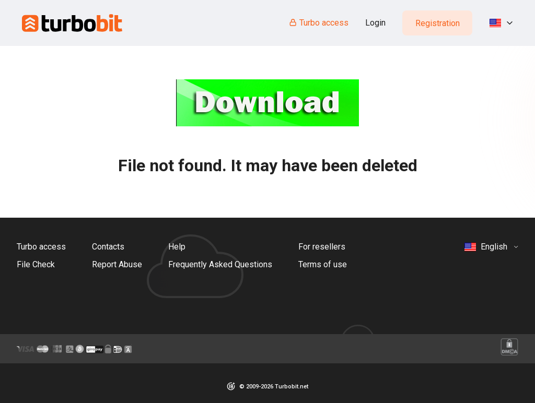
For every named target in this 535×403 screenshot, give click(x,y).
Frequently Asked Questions (220, 264)
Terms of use (322, 264)
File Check (36, 264)
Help (176, 247)
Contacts (108, 247)
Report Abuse (117, 264)
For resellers (321, 247)
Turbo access (318, 23)
